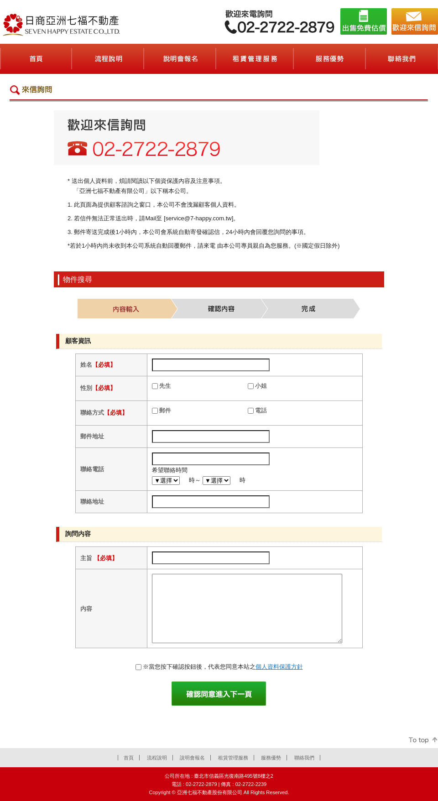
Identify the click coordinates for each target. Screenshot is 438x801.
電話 (261, 410)
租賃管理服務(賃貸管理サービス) (255, 59)
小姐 (261, 385)
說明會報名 (192, 757)
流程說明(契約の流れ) (108, 59)
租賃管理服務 (233, 757)
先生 (165, 385)
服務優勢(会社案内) (330, 59)
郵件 (165, 410)
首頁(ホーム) (36, 59)
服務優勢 (271, 757)
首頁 (129, 757)
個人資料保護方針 (279, 666)
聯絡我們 (304, 757)
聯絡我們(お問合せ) (402, 59)
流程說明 (157, 757)
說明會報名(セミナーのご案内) (180, 59)
